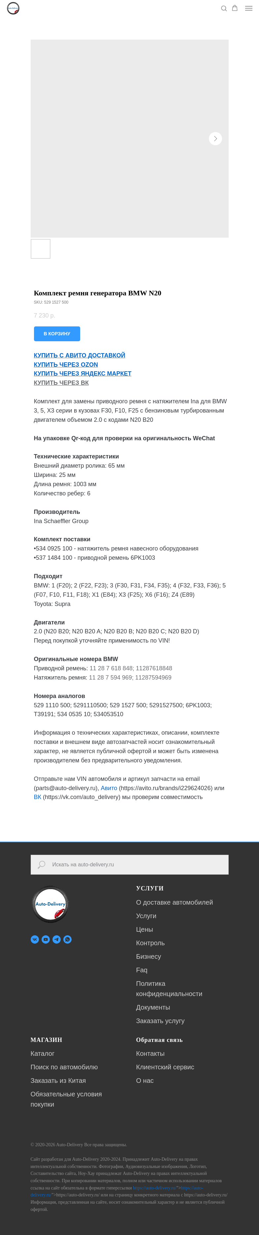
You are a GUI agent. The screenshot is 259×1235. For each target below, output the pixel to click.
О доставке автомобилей (174, 902)
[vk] (35, 939)
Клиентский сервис (165, 1067)
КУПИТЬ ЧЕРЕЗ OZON (66, 364)
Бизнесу (148, 956)
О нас (145, 1080)
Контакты (150, 1053)
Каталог (43, 1053)
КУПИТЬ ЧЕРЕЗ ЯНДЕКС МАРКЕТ (83, 373)
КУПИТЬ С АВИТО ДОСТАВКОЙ (79, 355)
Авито (109, 788)
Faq (141, 970)
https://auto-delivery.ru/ (155, 1187)
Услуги (146, 915)
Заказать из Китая (58, 1080)
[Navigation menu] (248, 8)
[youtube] (46, 939)
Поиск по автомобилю (64, 1067)
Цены (144, 929)
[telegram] (56, 939)
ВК (38, 797)
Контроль (150, 943)
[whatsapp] (67, 939)
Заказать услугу (160, 1020)
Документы (153, 1007)
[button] (224, 8)
